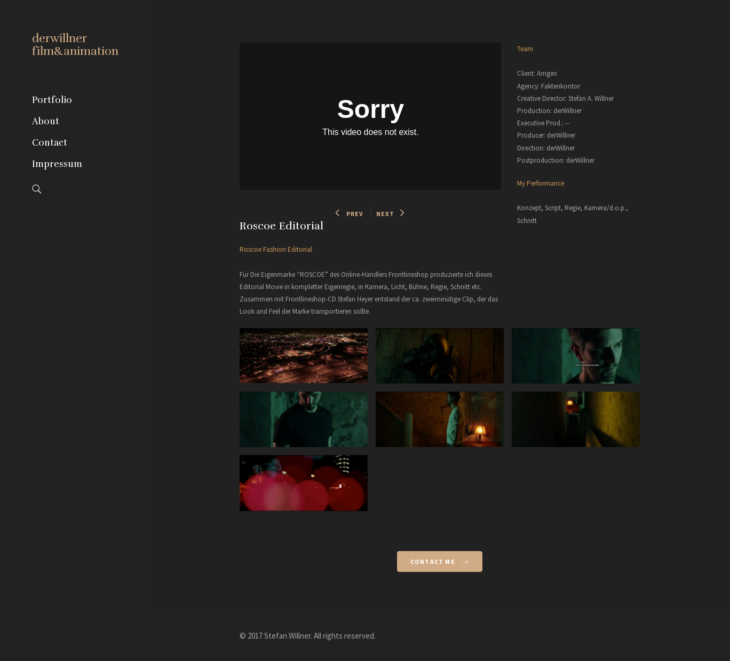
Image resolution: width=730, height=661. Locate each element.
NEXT (391, 214)
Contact (49, 142)
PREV (349, 214)
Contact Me (439, 562)
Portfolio (52, 100)
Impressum (57, 164)
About (45, 121)
